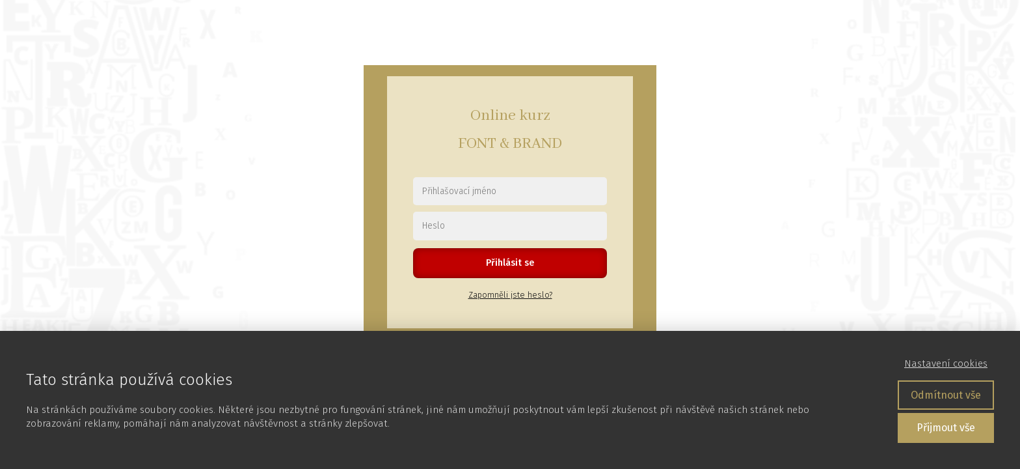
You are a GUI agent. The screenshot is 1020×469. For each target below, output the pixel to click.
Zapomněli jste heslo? (510, 295)
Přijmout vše (946, 427)
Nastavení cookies (945, 363)
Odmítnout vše (946, 395)
